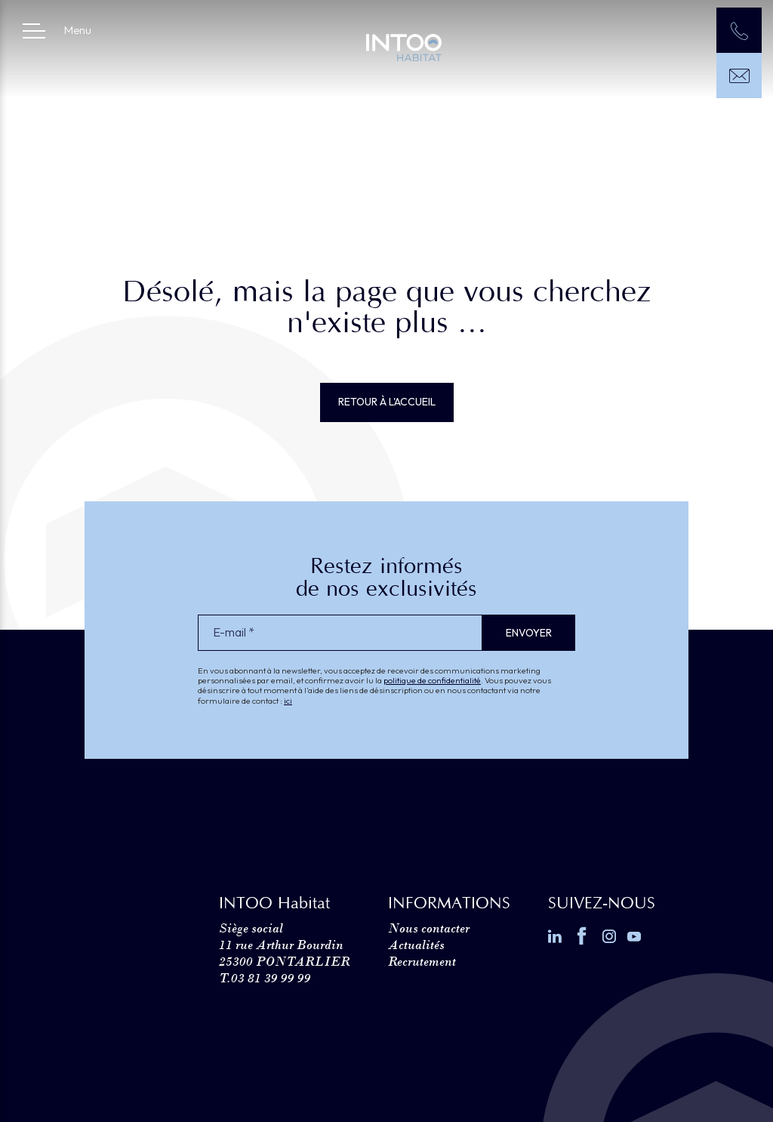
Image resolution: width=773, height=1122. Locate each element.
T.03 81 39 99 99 (265, 977)
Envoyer (529, 633)
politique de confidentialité (432, 680)
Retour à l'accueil (387, 401)
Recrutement (422, 961)
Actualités (416, 944)
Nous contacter (429, 928)
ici (288, 700)
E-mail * (233, 632)
